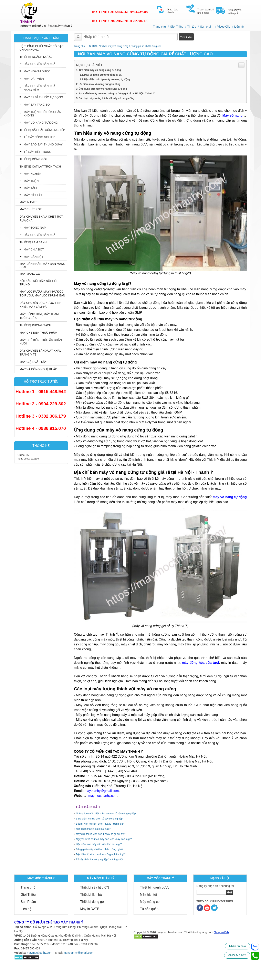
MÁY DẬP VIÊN (34, 78)
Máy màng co (149, 901)
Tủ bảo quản (149, 909)
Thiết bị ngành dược (154, 887)
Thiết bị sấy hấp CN (94, 887)
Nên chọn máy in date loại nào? (93, 828)
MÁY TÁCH (31, 188)
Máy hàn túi (148, 894)
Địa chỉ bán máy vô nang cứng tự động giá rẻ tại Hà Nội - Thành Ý (117, 93)
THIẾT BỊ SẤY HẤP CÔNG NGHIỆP (42, 130)
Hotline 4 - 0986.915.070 (40, 428)
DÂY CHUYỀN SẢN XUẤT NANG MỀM (40, 88)
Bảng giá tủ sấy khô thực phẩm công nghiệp (100, 849)
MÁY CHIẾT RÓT (31, 209)
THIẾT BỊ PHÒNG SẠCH (35, 325)
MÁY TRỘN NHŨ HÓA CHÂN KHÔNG (42, 113)
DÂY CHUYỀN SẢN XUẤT (40, 64)
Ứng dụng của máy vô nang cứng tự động (103, 88)
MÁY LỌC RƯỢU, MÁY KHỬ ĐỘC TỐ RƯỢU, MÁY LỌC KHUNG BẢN (42, 293)
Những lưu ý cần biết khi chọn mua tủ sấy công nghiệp (106, 813)
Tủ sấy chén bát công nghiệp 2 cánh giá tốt (99, 859)
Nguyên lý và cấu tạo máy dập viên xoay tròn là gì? (104, 839)
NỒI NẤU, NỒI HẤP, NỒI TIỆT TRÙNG (39, 282)
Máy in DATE (89, 909)
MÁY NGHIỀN (32, 173)
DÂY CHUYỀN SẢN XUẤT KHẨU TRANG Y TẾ (41, 352)
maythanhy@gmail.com (78, 952)
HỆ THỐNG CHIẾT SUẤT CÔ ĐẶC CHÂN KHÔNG (41, 48)
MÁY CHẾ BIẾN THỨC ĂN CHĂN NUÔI (41, 341)
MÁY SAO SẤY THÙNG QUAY (43, 144)
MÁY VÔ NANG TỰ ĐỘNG (41, 122)
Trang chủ (159, 26)
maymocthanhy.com (39, 952)
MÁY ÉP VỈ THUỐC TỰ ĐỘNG (43, 97)
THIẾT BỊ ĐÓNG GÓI (33, 159)
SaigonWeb (221, 932)
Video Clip (223, 26)
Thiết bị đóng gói (92, 901)
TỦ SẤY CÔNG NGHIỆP (39, 137)
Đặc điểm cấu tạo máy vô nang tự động (107, 79)
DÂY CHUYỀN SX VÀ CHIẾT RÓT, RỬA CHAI (41, 218)
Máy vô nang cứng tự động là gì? (103, 74)
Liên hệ (239, 26)
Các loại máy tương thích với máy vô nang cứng (106, 98)
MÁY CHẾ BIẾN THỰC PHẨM (38, 332)
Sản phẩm (206, 26)
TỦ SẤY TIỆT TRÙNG (37, 151)
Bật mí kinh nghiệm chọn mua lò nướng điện (100, 823)
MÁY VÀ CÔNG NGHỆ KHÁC (38, 369)
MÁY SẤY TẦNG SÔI (37, 104)
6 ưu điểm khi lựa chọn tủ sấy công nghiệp (99, 818)
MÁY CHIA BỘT (34, 249)
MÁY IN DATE (29, 202)
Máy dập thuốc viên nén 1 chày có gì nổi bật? (101, 834)
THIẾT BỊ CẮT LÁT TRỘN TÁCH (40, 166)
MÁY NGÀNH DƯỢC (37, 71)
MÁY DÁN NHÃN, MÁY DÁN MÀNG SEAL (42, 265)
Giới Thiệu (176, 26)
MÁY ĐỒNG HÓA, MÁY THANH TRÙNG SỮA (40, 316)
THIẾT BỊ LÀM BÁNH (33, 242)
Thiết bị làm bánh (92, 894)
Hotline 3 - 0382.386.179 (40, 416)
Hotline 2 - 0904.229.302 (40, 403)
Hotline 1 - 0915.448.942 (40, 391)
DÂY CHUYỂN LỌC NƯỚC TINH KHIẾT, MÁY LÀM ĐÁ (40, 304)
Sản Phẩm (28, 901)
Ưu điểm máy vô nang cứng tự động (100, 84)
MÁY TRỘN (31, 181)
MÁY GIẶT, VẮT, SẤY (33, 361)
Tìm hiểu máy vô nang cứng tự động (100, 70)
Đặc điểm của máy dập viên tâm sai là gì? (99, 844)
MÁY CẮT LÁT (33, 195)
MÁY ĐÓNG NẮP (35, 227)
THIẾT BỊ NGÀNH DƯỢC (36, 56)
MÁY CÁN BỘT (33, 256)
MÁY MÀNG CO (30, 273)
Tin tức (191, 26)
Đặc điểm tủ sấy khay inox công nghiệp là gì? (101, 854)
